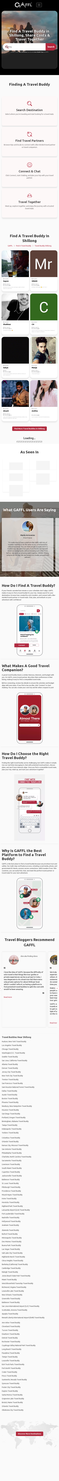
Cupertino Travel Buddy (11, 1172)
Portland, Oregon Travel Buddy (13, 1118)
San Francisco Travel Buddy (12, 1083)
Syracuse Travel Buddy (10, 1383)
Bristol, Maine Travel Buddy (12, 1402)
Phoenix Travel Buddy (10, 1102)
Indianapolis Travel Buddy (11, 1129)
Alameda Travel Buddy (10, 1230)
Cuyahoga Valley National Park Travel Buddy (18, 1345)
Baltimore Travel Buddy (11, 1180)
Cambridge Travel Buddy (11, 1268)
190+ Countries (22, 52)
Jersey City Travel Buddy (11, 1072)
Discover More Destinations (29, 1434)
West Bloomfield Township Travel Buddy (17, 1283)
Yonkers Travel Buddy (10, 1133)
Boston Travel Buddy (10, 1099)
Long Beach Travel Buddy (11, 1349)
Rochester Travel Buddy (11, 1342)
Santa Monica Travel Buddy (12, 1395)
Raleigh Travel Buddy (10, 1272)
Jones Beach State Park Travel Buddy (16, 1276)
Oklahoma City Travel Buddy (12, 1410)
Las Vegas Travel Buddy (11, 1249)
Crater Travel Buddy (9, 1372)
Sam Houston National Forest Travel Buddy (18, 1087)
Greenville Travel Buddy (11, 1299)
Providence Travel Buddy (11, 1191)
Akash (6, 411)
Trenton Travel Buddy (10, 1080)
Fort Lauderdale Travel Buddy (13, 1214)
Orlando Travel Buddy (10, 1142)
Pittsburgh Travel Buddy (11, 1187)
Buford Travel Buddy (10, 1234)
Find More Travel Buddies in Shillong (29, 429)
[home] (23, 5)
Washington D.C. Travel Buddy (13, 1053)
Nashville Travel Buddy (10, 1218)
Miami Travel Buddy (9, 1280)
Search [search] (50, 46)
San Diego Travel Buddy (11, 1114)
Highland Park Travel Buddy (12, 1206)
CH (33, 324)
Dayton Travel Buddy (10, 1391)
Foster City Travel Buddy (11, 1387)
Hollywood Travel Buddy (11, 1221)
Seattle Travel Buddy (10, 1057)
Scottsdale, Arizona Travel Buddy (14, 1310)
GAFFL (10, 246)
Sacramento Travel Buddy (11, 1161)
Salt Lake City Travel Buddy (12, 1253)
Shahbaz (7, 324)
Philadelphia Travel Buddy (12, 1153)
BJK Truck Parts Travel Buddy (13, 1364)
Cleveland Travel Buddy (11, 1326)
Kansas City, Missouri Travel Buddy (15, 1145)
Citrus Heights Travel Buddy (12, 1261)
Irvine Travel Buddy (9, 1199)
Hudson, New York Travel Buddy (14, 1041)
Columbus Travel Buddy (11, 1138)
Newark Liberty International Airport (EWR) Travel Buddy (23, 1318)
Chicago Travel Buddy (10, 1049)
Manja (34, 368)
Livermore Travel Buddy (11, 1164)
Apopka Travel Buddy (10, 1314)
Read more (8, 997)
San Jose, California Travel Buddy (14, 1060)
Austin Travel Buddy (9, 1095)
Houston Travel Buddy (10, 1110)
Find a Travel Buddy (23, 246)
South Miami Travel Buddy (12, 1168)
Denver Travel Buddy (10, 1068)
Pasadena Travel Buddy (11, 1353)
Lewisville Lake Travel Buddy (13, 1291)
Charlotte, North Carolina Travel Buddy (16, 1157)
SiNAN (34, 281)
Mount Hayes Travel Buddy (12, 1195)
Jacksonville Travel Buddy (12, 1176)
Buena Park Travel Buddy (11, 1245)
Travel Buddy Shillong (43, 246)
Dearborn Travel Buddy (11, 1334)
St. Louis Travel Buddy (10, 1183)
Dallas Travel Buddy (9, 1091)
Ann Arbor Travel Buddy (11, 1323)
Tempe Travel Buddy (10, 1357)
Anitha (35, 411)
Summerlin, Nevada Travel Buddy (14, 1380)
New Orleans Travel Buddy (12, 1295)
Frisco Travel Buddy (9, 1376)
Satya (5, 368)
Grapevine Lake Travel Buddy (13, 1399)
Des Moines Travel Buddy (11, 1242)
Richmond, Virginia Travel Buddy (14, 1287)
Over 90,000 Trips (38, 52)
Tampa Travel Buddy (9, 1125)
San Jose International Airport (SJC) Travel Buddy (20, 1306)
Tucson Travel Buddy (10, 1330)
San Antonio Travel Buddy (12, 1149)
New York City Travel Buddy (12, 1076)
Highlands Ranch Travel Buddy (13, 1257)
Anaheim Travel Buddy (10, 1225)
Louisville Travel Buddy (11, 1361)
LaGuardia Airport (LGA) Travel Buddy (16, 1210)
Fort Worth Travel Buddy (11, 1368)
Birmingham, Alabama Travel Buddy (15, 1121)
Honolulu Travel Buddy (10, 1202)
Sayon (6, 281)
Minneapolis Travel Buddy (12, 1238)
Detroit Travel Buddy (10, 1338)
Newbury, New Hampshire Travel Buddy (17, 1106)
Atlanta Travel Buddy (10, 1064)
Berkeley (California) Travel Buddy (15, 1264)
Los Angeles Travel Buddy (12, 1045)
